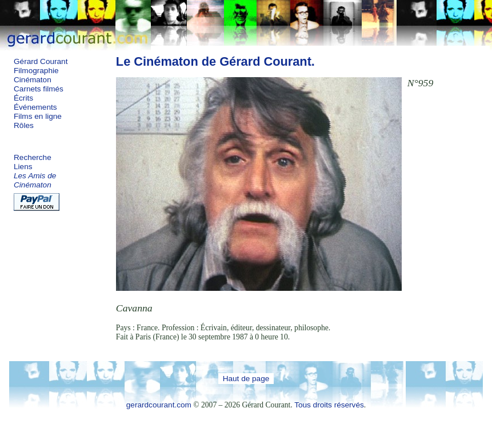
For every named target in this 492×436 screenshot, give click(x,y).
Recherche (32, 157)
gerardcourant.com (158, 405)
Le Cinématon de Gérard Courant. (215, 61)
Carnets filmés (38, 89)
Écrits (23, 98)
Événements (35, 107)
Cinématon (32, 79)
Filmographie (36, 70)
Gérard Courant (40, 61)
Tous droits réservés (329, 405)
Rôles (24, 125)
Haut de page (246, 378)
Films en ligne (38, 116)
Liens (23, 166)
